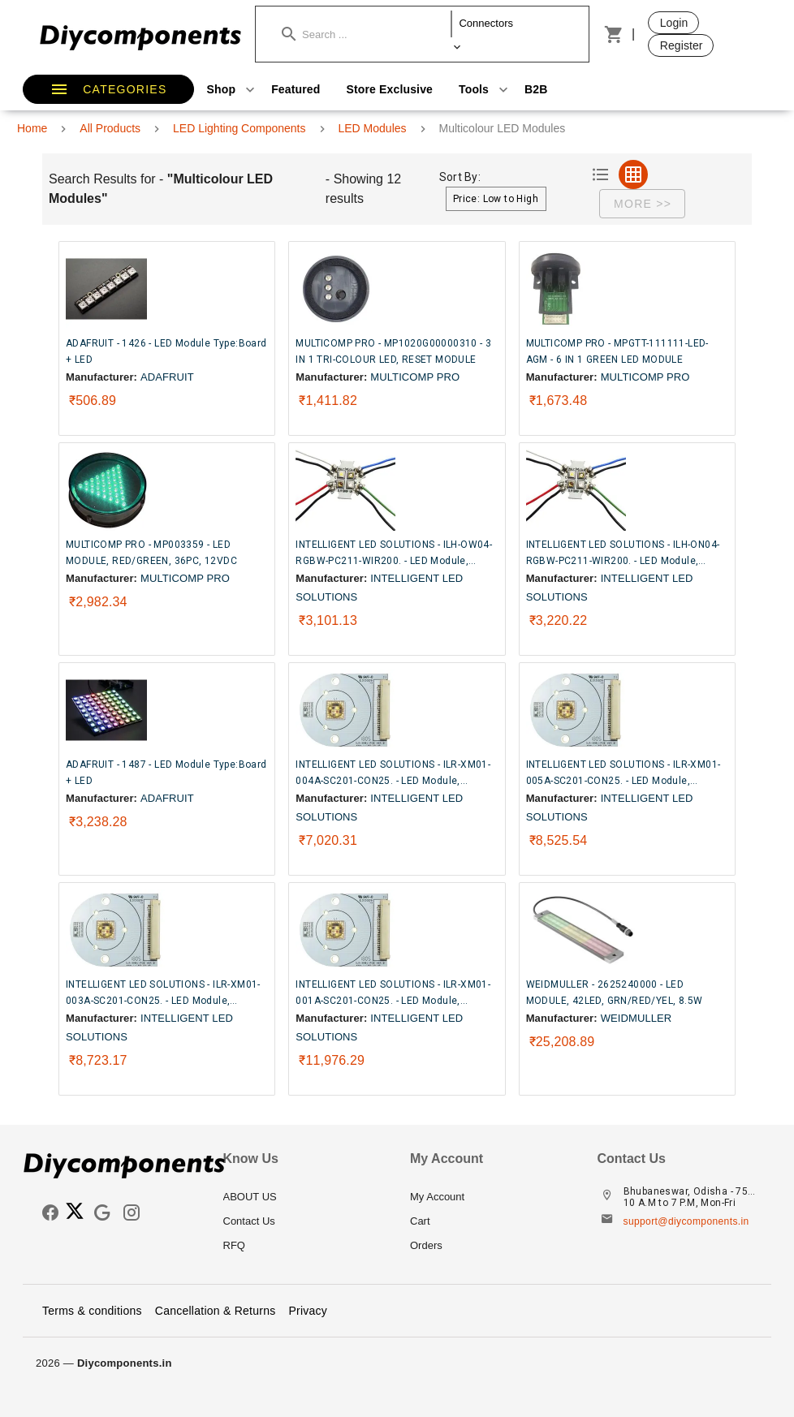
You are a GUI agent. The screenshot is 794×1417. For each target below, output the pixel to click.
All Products (110, 128)
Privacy (307, 1310)
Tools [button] (485, 89)
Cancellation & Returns (215, 1310)
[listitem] (304, 1197)
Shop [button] (233, 89)
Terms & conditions (92, 1310)
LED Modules (373, 128)
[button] (366, 34)
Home (32, 128)
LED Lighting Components (239, 128)
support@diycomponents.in (686, 1221)
